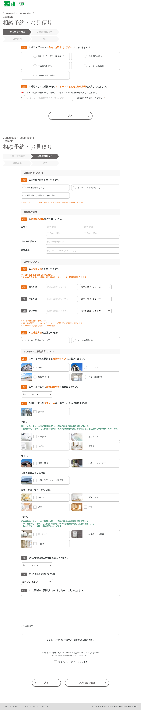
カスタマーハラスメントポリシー (37, 706)
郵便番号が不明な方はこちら (89, 98)
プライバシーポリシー (11, 706)
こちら (78, 640)
